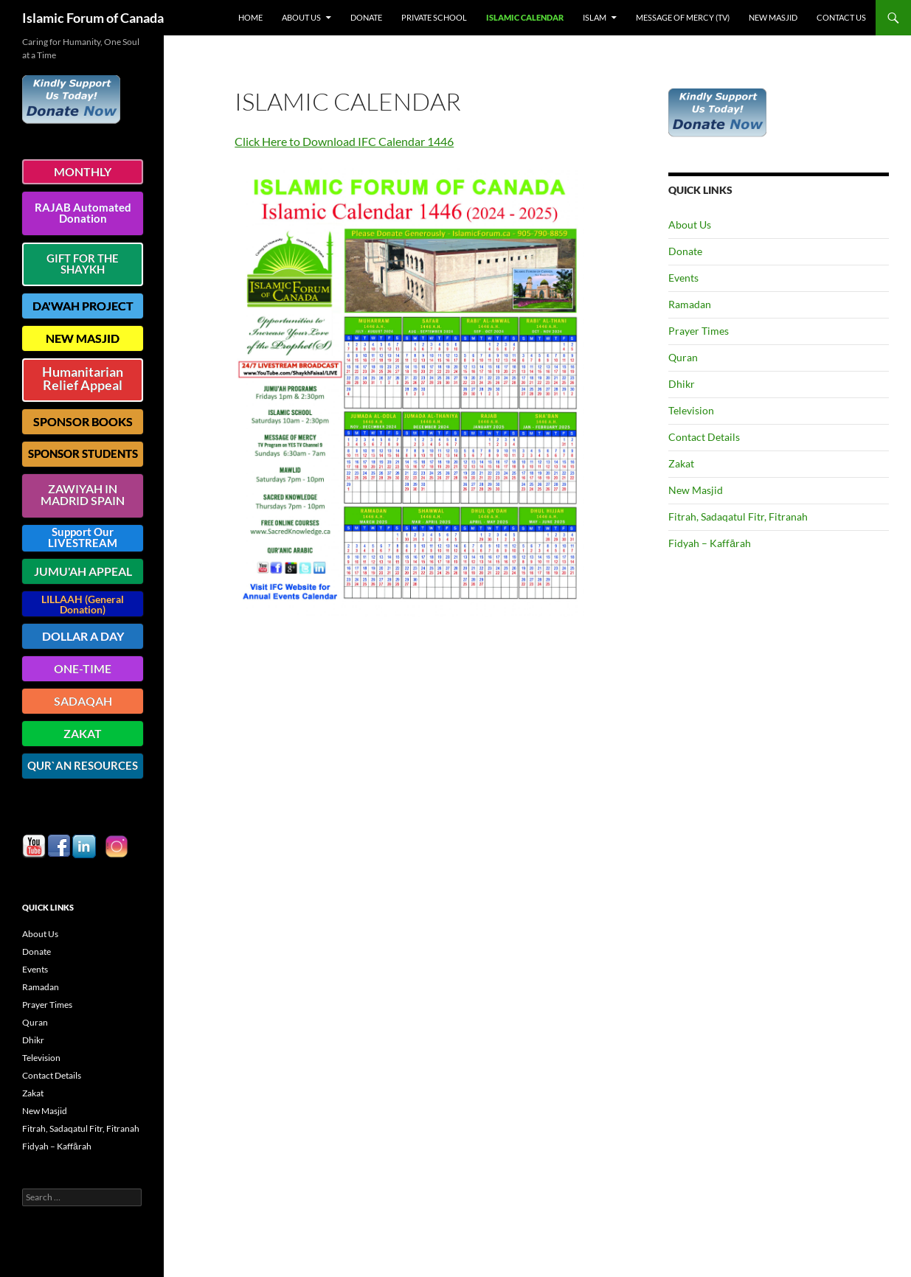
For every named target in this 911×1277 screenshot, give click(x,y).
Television (691, 410)
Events (683, 277)
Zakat (681, 463)
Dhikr (681, 383)
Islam (594, 17)
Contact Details (704, 437)
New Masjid (773, 17)
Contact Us (841, 17)
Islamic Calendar (525, 17)
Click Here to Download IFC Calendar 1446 (344, 141)
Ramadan (689, 304)
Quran (683, 357)
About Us (301, 17)
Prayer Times (698, 330)
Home (250, 17)
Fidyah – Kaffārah (709, 543)
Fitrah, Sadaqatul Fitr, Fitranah (738, 516)
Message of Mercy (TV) (683, 17)
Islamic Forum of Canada (93, 18)
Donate (366, 17)
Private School (434, 17)
